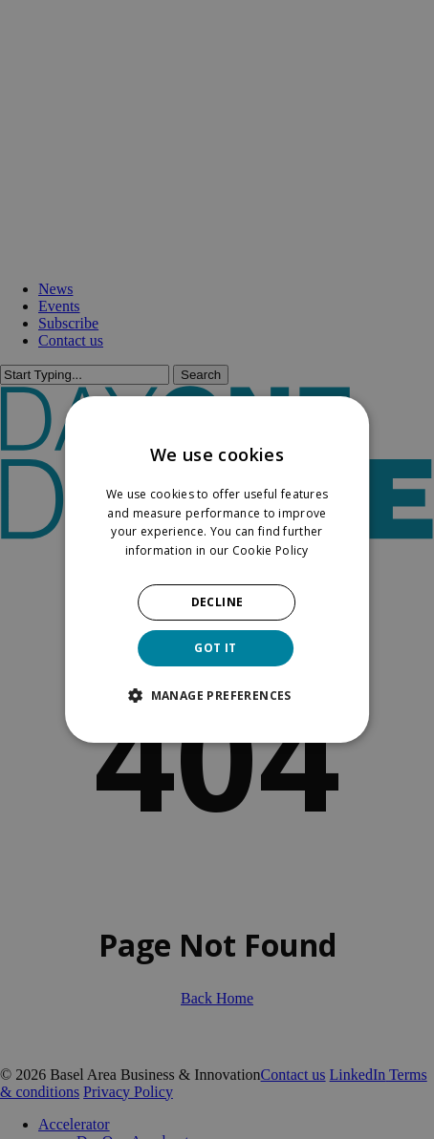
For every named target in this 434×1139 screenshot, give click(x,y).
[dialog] (217, 570)
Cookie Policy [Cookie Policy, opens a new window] (270, 550)
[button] (217, 695)
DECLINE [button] (217, 602)
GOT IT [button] (215, 648)
